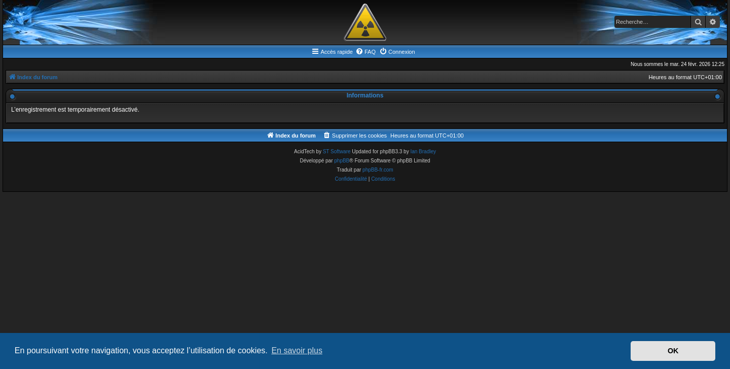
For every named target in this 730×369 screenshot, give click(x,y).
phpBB (341, 160)
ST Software (337, 151)
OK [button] (673, 351)
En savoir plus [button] (296, 350)
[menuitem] (365, 52)
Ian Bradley (423, 151)
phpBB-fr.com (377, 170)
